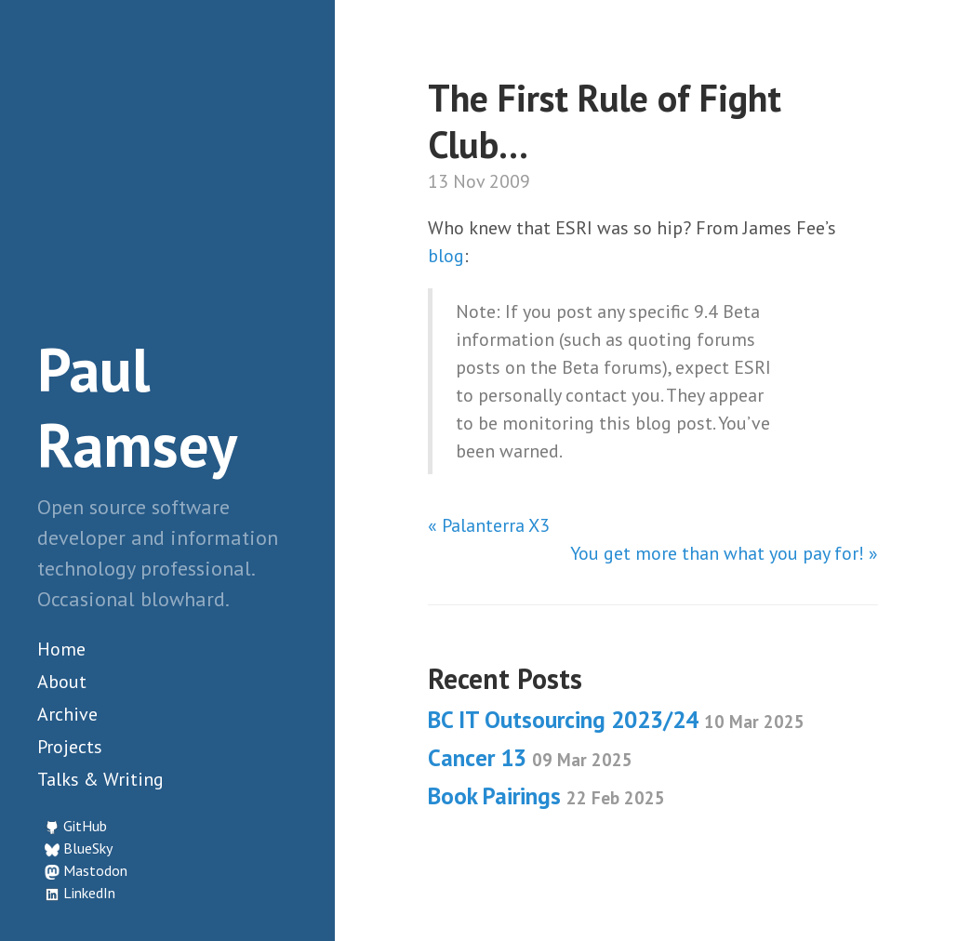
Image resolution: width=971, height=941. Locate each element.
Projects (69, 747)
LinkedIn (89, 892)
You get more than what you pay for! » (724, 553)
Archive (67, 714)
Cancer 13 (530, 758)
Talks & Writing (100, 779)
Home (61, 649)
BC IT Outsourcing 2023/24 (616, 720)
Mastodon (95, 870)
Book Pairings (546, 796)
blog (446, 256)
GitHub (85, 825)
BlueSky (88, 848)
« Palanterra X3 (489, 525)
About (61, 681)
